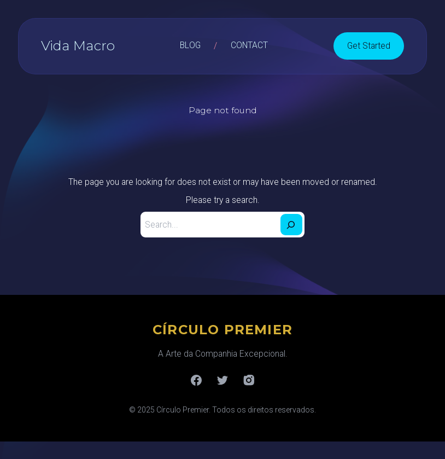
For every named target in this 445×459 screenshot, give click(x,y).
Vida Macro (78, 45)
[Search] (291, 224)
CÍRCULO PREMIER (222, 330)
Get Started (368, 45)
